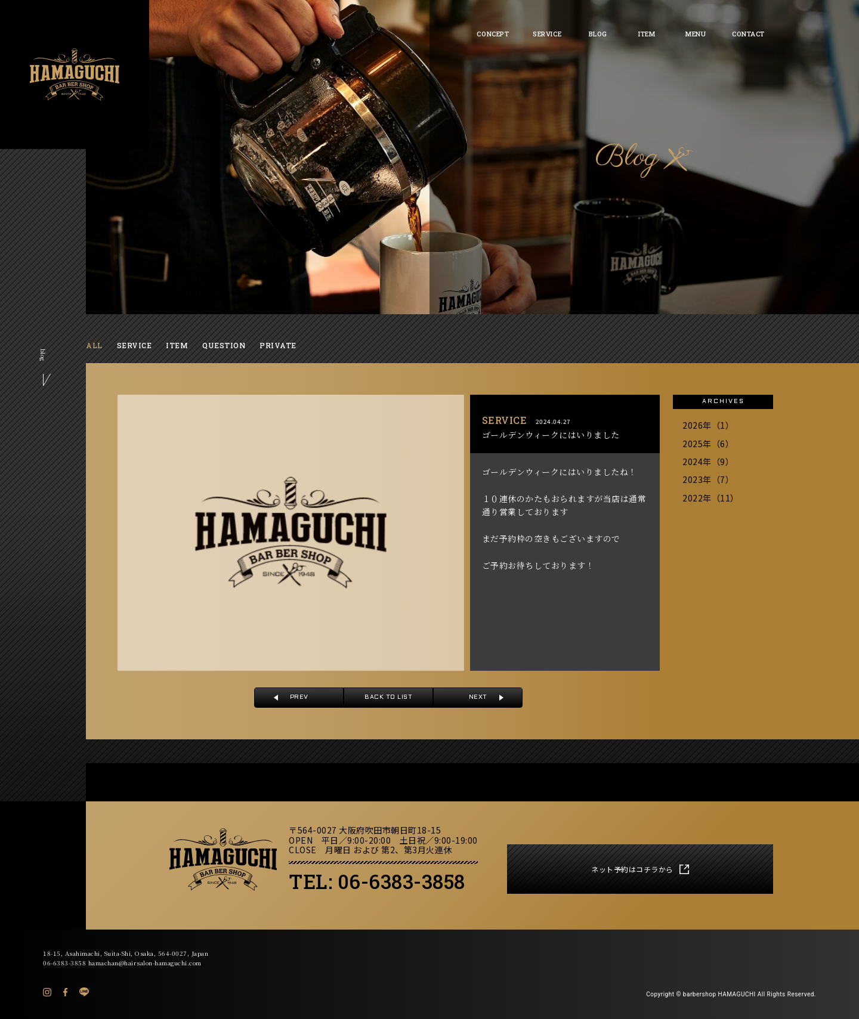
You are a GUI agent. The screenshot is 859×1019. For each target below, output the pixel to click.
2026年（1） (708, 425)
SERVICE (547, 33)
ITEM (646, 33)
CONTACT (748, 33)
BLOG (598, 33)
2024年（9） (708, 461)
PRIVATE (277, 345)
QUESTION (223, 345)
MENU (695, 33)
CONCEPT (493, 33)
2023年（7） (708, 479)
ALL (94, 345)
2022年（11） (710, 498)
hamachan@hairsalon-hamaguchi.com (145, 962)
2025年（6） (708, 444)
